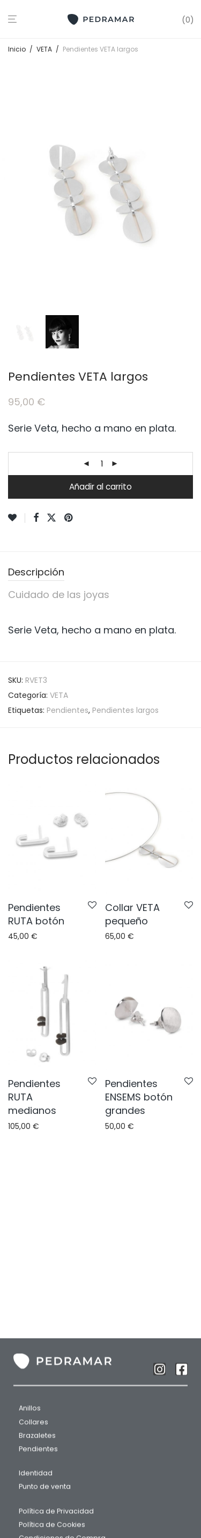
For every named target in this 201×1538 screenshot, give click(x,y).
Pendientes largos (125, 710)
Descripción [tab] (36, 572)
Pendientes (67, 710)
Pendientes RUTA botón (36, 914)
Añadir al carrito (100, 486)
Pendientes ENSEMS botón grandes (139, 1097)
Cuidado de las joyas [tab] (58, 594)
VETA (44, 49)
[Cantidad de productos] (102, 464)
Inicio (17, 49)
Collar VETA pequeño (132, 914)
